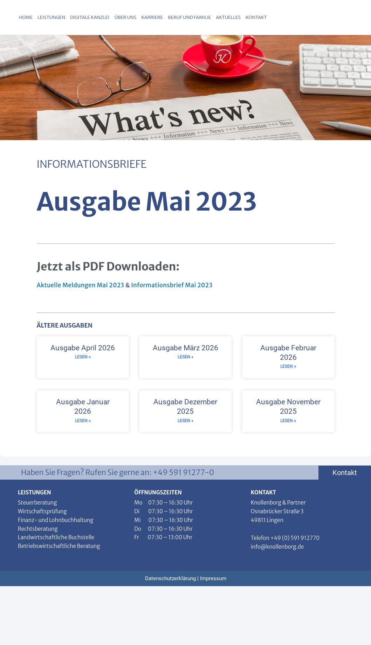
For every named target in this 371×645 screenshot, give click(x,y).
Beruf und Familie (189, 17)
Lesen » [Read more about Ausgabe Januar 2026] (83, 421)
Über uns (125, 17)
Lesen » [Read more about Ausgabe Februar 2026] (288, 366)
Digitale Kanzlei (89, 17)
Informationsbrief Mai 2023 (171, 285)
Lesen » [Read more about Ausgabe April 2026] (83, 357)
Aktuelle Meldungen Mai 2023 (81, 285)
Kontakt (256, 17)
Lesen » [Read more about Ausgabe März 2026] (185, 357)
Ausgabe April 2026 (82, 348)
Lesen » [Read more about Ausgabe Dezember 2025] (185, 421)
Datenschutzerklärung (170, 579)
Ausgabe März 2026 (185, 348)
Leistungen (51, 17)
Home (26, 17)
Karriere (152, 17)
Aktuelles (228, 17)
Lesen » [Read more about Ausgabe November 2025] (288, 421)
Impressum (213, 579)
